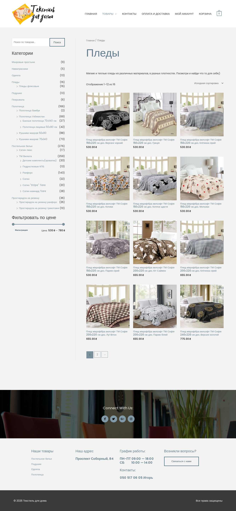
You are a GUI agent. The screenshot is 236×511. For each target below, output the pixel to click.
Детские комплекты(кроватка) (41, 161)
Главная (91, 40)
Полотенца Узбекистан (33, 117)
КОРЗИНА (205, 14)
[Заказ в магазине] (207, 83)
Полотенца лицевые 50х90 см (41, 127)
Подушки (17, 94)
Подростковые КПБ (34, 167)
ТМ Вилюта (26, 157)
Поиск (57, 42)
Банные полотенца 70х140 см (41, 121)
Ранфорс (28, 173)
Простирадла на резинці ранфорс (40, 203)
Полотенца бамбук (30, 111)
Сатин (26, 179)
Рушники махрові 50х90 (34, 134)
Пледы (16, 83)
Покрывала (19, 100)
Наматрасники (21, 69)
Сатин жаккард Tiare (35, 192)
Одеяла (16, 76)
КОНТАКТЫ (129, 14)
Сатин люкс (26, 151)
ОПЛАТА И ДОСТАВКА (156, 14)
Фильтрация (21, 234)
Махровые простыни (24, 63)
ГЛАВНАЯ (91, 14)
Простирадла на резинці (27, 198)
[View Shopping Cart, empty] (219, 14)
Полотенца (18, 107)
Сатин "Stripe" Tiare (35, 186)
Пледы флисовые (30, 87)
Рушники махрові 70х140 (34, 140)
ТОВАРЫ (107, 14)
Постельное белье (23, 147)
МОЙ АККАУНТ (184, 14)
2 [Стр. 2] (97, 373)
